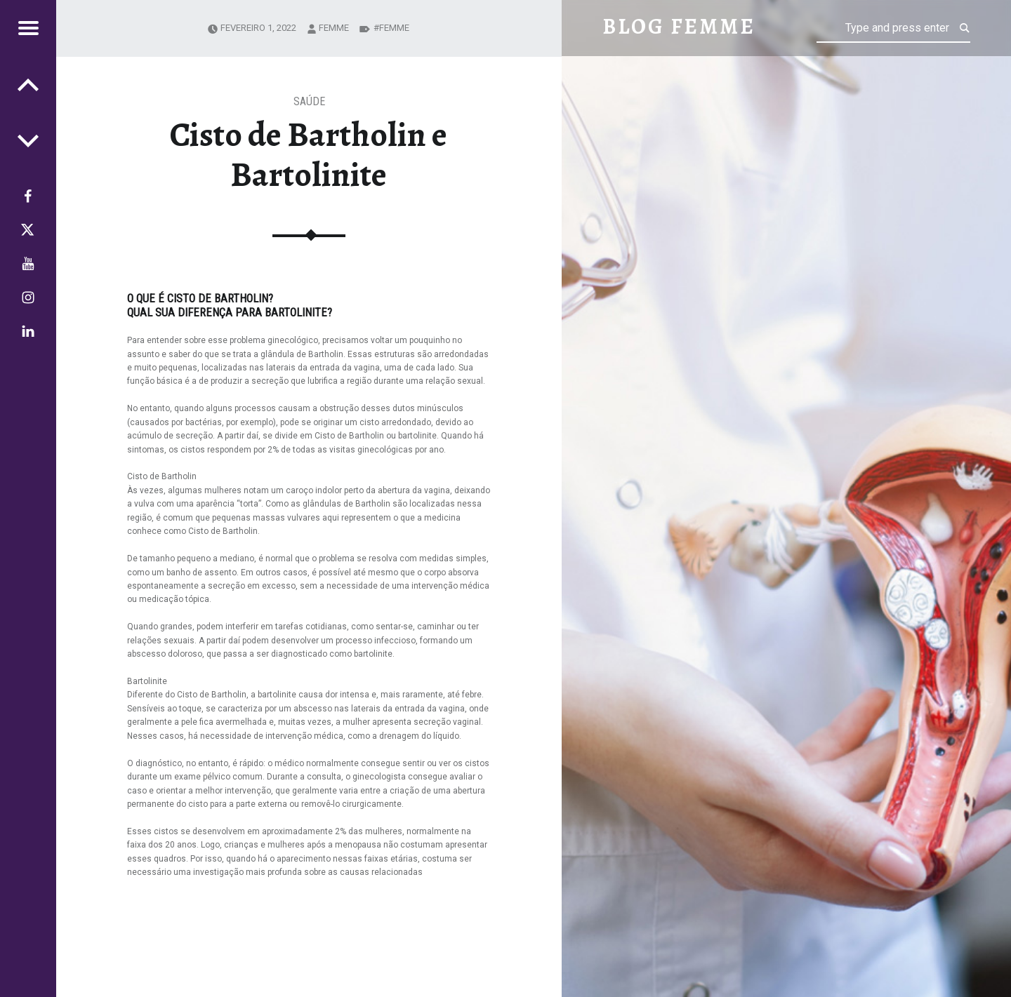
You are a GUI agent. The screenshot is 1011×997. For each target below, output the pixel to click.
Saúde (309, 101)
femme (334, 27)
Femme (394, 27)
